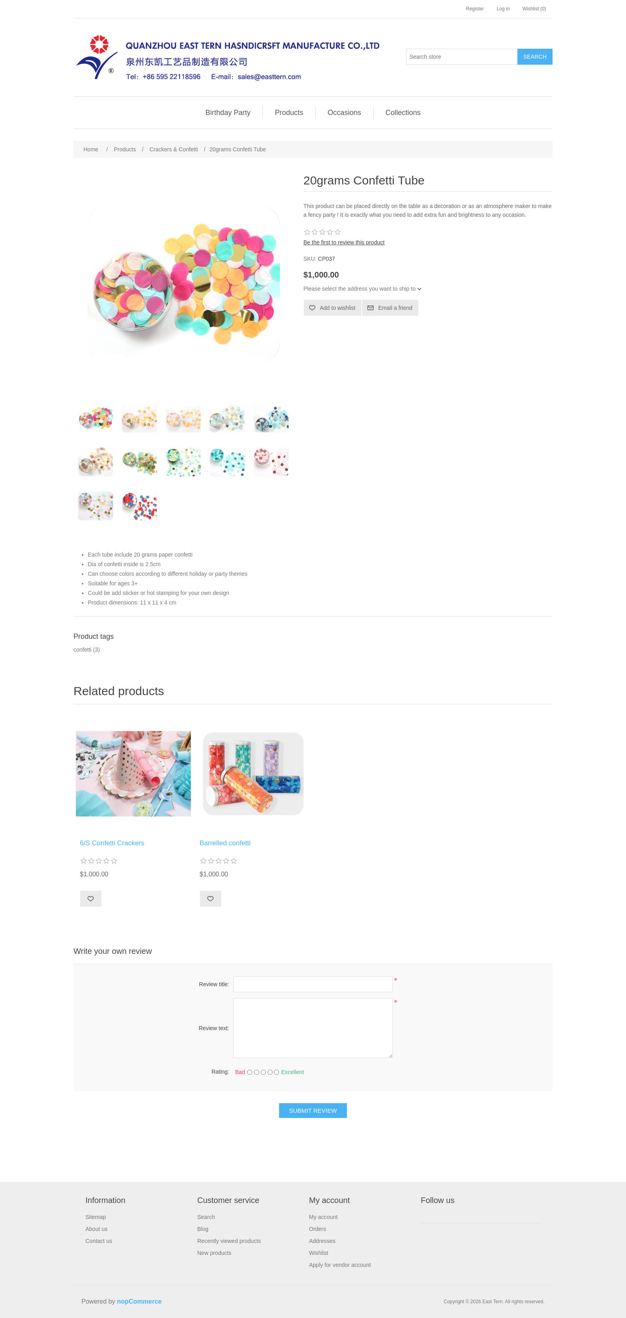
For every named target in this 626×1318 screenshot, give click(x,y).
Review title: (214, 984)
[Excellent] (276, 1072)
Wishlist (318, 1253)
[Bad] (249, 1072)
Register (475, 9)
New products (214, 1253)
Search (535, 57)
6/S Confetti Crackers (112, 843)
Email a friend (395, 308)
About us (96, 1229)
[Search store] (462, 57)
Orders (317, 1229)
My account (323, 1217)
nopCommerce (139, 1301)
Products (289, 113)
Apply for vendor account (340, 1265)
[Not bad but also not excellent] (263, 1072)
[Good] (270, 1072)
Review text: (214, 1028)
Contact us (98, 1241)
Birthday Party (227, 113)
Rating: (220, 1071)
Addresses (322, 1241)
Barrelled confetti (225, 843)
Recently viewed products (229, 1241)
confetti (82, 649)
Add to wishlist (337, 308)
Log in (503, 9)
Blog (202, 1229)
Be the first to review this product (343, 242)
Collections (403, 113)
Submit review (313, 1110)
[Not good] (256, 1072)
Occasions (344, 113)
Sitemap (95, 1217)
